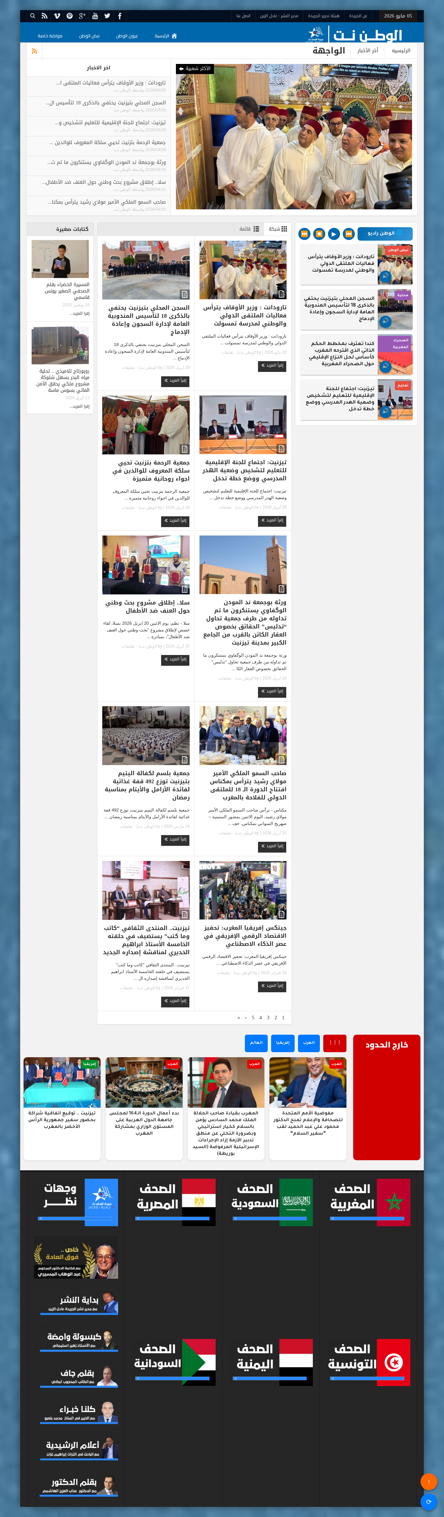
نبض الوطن (89, 36)
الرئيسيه (401, 50)
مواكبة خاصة (50, 36)
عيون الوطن (127, 36)
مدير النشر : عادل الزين (279, 16)
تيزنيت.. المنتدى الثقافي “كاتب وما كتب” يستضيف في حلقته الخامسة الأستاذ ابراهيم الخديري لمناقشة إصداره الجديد (146, 940)
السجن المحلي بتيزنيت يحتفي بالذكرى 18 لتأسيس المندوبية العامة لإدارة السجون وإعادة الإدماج (149, 320)
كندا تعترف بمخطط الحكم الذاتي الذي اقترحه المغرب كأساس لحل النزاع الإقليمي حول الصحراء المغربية (341, 354)
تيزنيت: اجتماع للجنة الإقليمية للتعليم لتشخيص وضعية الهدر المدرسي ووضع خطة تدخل (244, 470)
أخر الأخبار (368, 50)
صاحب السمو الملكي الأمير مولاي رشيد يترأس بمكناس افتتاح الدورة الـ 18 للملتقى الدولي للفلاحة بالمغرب (248, 785)
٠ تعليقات (229, 352)
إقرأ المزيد (272, 365)
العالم (256, 1043)
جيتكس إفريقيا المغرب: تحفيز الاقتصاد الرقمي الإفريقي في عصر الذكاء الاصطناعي (245, 936)
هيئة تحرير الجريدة (323, 16)
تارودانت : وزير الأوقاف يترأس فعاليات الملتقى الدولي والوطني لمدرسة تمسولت (245, 315)
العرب (309, 1043)
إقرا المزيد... (79, 313)
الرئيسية (166, 36)
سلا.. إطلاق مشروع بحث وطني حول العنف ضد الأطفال (147, 606)
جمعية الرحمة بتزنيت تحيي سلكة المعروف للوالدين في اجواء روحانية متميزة (151, 470)
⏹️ (319, 234)
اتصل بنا (243, 16)
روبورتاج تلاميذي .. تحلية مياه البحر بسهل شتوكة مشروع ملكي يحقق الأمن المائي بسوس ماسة (62, 380)
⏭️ (304, 234)
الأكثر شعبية (194, 69)
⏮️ (349, 234)
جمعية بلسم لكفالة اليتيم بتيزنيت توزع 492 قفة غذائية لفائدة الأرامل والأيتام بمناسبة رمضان (147, 785)
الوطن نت (122, 90)
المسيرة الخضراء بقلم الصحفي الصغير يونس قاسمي (67, 291)
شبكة (279, 228)
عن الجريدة (358, 16)
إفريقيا (283, 1043)
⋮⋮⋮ (334, 1043)
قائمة (250, 228)
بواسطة (138, 90)
